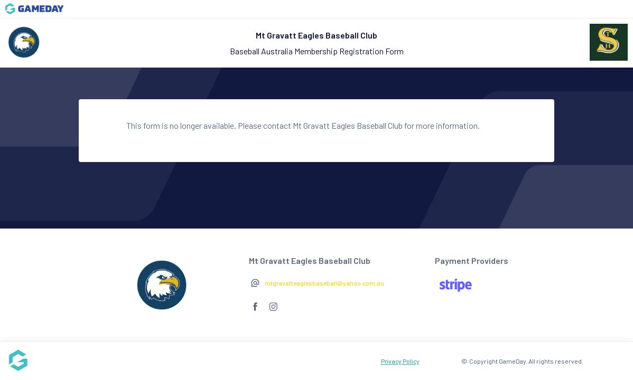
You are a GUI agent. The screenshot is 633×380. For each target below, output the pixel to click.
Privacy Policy (400, 361)
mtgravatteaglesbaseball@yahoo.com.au (324, 283)
